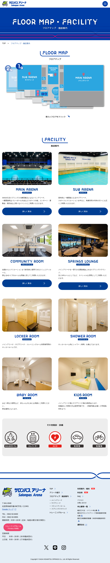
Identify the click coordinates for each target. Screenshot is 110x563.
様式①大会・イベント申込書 (88, 510)
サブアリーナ (56, 503)
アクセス (80, 500)
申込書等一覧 (84, 506)
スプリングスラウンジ (59, 509)
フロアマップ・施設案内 (60, 496)
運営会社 (82, 524)
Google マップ (9, 509)
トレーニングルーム (59, 512)
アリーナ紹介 (56, 492)
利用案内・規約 (86, 489)
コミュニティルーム (58, 506)
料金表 (82, 492)
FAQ (80, 496)
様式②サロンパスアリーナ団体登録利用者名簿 (91, 514)
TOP (4, 43)
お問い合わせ (81, 503)
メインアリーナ (56, 500)
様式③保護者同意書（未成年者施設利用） (91, 519)
